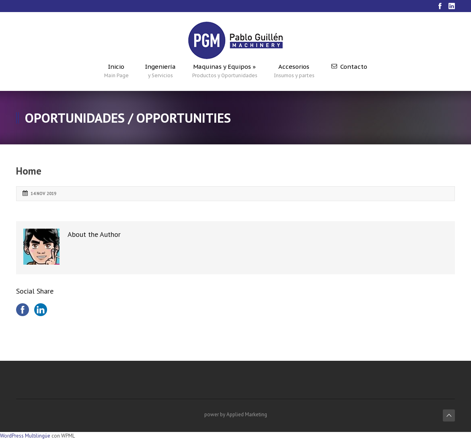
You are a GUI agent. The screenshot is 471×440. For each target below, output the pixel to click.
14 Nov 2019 (43, 193)
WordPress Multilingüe (25, 435)
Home (28, 170)
